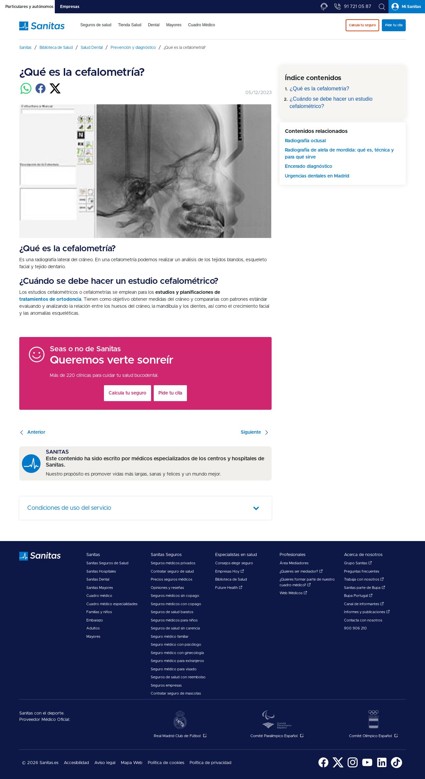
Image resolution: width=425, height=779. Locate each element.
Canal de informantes (364, 604)
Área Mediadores (294, 563)
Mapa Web (131, 763)
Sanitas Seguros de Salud (107, 563)
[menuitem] (96, 29)
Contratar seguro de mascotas (176, 693)
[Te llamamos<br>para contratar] (324, 6)
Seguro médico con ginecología (177, 653)
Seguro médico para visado (174, 669)
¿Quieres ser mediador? (301, 571)
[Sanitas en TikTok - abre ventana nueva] (396, 767)
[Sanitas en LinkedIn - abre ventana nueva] (381, 767)
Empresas (69, 7)
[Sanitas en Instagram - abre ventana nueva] (352, 767)
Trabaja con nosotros (364, 579)
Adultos (93, 628)
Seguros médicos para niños (174, 620)
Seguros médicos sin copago (175, 596)
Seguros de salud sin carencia (175, 628)
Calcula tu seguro (127, 393)
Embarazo (94, 620)
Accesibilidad (76, 763)
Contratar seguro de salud (172, 571)
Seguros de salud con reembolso (178, 677)
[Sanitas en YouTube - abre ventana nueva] (367, 767)
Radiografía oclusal (305, 141)
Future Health (228, 588)
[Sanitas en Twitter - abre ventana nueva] (338, 767)
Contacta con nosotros (363, 620)
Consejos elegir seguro (234, 563)
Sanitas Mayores (99, 588)
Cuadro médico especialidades (111, 604)
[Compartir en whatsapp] (26, 92)
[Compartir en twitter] (55, 92)
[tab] (27, 6)
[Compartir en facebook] (40, 92)
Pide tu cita (170, 393)
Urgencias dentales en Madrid (317, 176)
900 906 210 (355, 628)
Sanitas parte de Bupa (364, 588)
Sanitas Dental (97, 579)
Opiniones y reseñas (167, 588)
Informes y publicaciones (367, 612)
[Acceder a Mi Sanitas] (406, 6)
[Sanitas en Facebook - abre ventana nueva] (323, 767)
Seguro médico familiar (170, 636)
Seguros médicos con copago (176, 604)
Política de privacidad (210, 763)
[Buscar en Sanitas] (381, 6)
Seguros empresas (166, 685)
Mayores (93, 636)
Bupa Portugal (358, 596)
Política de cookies (166, 763)
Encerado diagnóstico (308, 166)
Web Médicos (293, 593)
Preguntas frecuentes (361, 571)
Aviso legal (105, 763)
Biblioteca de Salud (231, 579)
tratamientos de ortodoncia (50, 299)
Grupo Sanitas (358, 563)
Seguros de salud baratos (172, 612)
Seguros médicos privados (173, 563)
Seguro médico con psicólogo (176, 644)
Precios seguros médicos (171, 579)
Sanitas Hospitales (101, 571)
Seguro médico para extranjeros (177, 661)
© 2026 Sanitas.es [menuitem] (40, 763)
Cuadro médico (99, 596)
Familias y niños (99, 612)
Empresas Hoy (229, 571)
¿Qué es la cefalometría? (319, 88)
